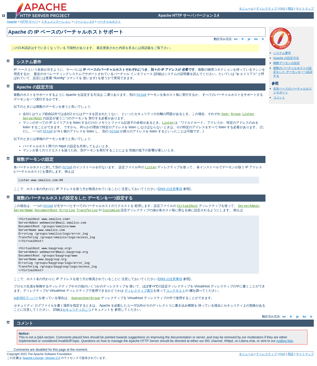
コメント (279, 97)
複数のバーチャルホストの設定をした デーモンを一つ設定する (293, 71)
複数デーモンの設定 (286, 63)
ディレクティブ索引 (139, 290)
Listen (248, 114)
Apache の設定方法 (286, 58)
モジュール (246, 8)
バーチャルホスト (109, 21)
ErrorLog (67, 210)
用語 (291, 8)
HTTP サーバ (29, 21)
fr (243, 39)
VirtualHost (187, 206)
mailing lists (284, 341)
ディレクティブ (266, 8)
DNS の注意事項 (170, 189)
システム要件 (282, 53)
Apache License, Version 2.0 (41, 358)
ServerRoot (32, 118)
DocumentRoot (46, 210)
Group (236, 114)
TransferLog (86, 210)
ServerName (23, 210)
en (235, 39)
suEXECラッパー (26, 298)
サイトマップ (305, 8)
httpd (141, 95)
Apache (12, 21)
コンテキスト (175, 290)
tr (263, 39)
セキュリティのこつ (76, 309)
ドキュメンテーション (56, 21)
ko (256, 39)
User (225, 114)
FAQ (282, 8)
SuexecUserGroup (85, 298)
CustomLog (111, 210)
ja (249, 39)
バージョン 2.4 (84, 21)
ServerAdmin (248, 206)
